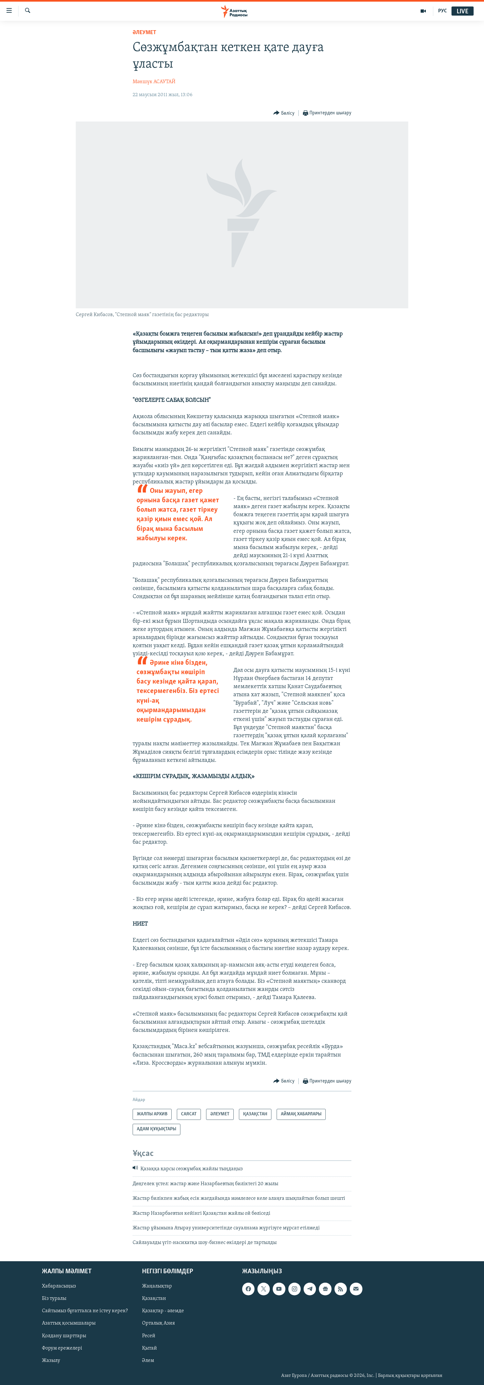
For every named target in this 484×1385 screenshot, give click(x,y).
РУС (442, 11)
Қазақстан (154, 1298)
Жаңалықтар (157, 1286)
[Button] (283, 113)
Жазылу (51, 1360)
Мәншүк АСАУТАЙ (154, 81)
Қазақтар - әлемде (163, 1311)
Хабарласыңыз (59, 1286)
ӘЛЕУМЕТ (144, 33)
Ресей (148, 1335)
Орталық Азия (158, 1323)
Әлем (148, 1360)
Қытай (149, 1348)
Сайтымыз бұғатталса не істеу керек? (85, 1311)
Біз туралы (54, 1298)
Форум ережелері (62, 1348)
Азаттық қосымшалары (69, 1323)
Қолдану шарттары (64, 1335)
